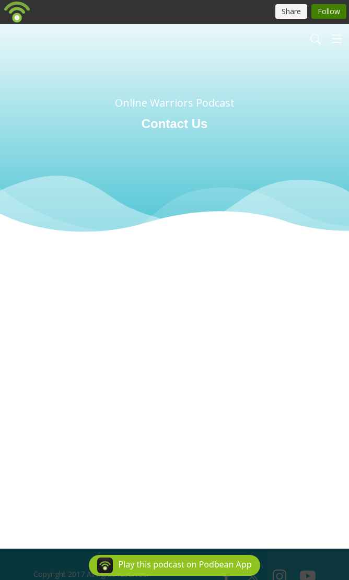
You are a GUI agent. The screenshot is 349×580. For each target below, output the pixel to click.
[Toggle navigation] (337, 39)
